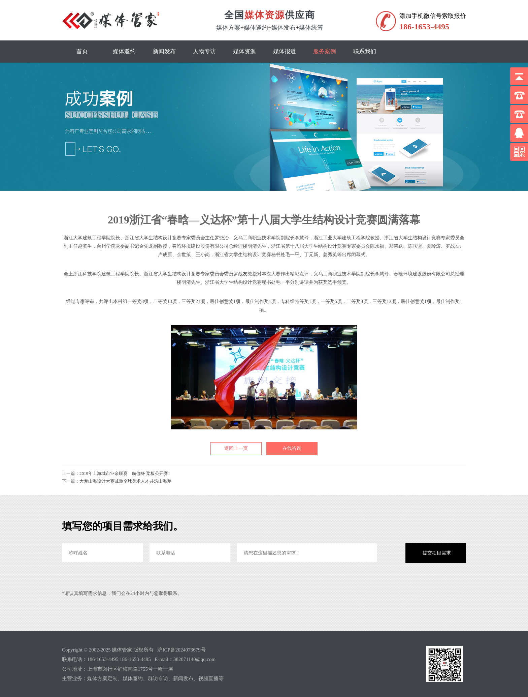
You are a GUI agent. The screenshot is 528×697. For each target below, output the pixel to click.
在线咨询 (292, 448)
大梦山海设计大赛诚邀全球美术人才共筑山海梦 (125, 481)
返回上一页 (236, 448)
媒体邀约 (124, 51)
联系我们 (364, 51)
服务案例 (324, 51)
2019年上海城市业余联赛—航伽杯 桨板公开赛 (123, 473)
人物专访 (204, 51)
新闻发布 (164, 51)
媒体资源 (244, 51)
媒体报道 (284, 51)
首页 (82, 51)
